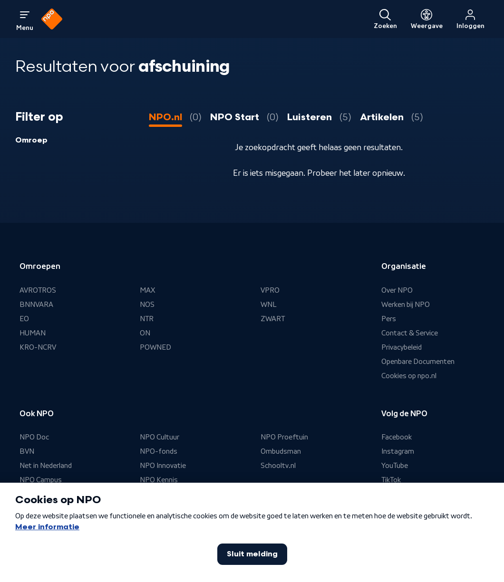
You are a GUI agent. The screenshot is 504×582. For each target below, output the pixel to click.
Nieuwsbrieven (405, 509)
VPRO (270, 290)
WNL (269, 304)
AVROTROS (37, 290)
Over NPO (397, 290)
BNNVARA (36, 304)
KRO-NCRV (37, 347)
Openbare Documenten (418, 361)
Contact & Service (410, 333)
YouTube (394, 466)
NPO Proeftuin (285, 437)
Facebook (396, 437)
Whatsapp (397, 494)
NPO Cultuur (159, 437)
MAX (147, 290)
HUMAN (32, 333)
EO (24, 319)
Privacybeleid (402, 347)
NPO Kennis (159, 480)
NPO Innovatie (163, 466)
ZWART (273, 319)
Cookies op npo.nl (409, 376)
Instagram (397, 452)
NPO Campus (40, 480)
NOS (147, 304)
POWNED (155, 347)
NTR (147, 319)
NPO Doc (34, 437)
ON (145, 333)
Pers (389, 319)
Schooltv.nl (278, 466)
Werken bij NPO (406, 304)
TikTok (391, 480)
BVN (26, 452)
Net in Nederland (46, 466)
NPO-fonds (158, 452)
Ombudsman (281, 452)
